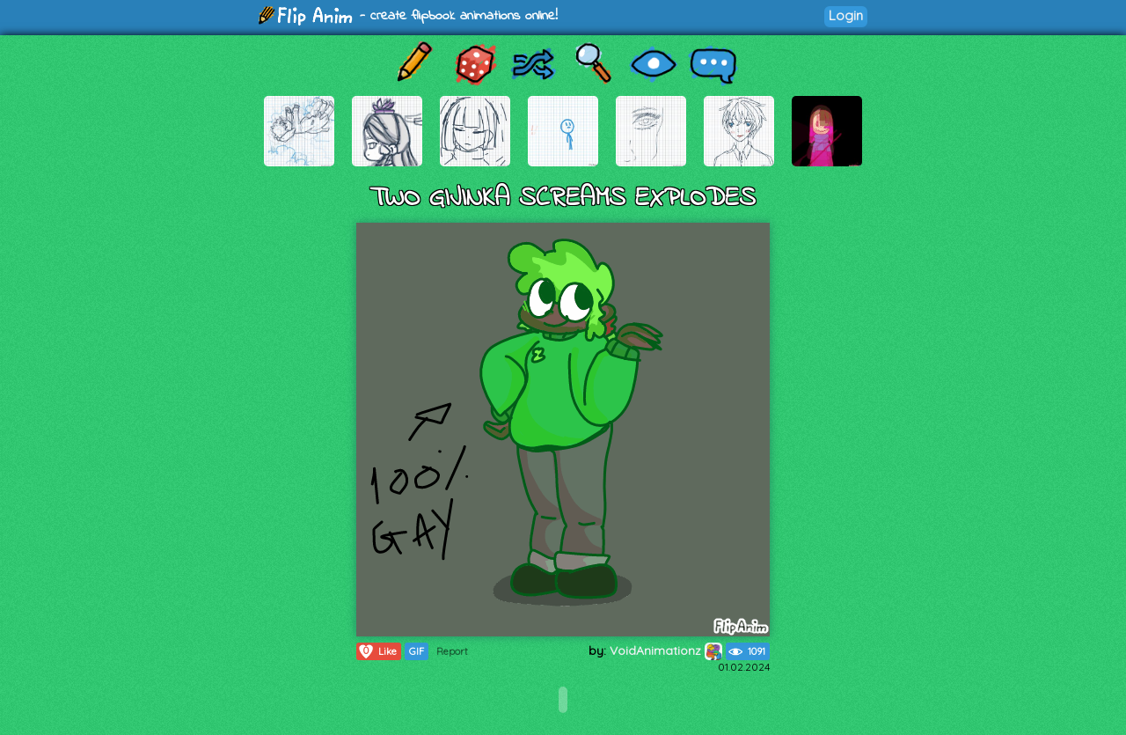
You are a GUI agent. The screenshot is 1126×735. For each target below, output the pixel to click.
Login (846, 15)
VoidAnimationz (666, 650)
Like (377, 651)
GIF (416, 651)
